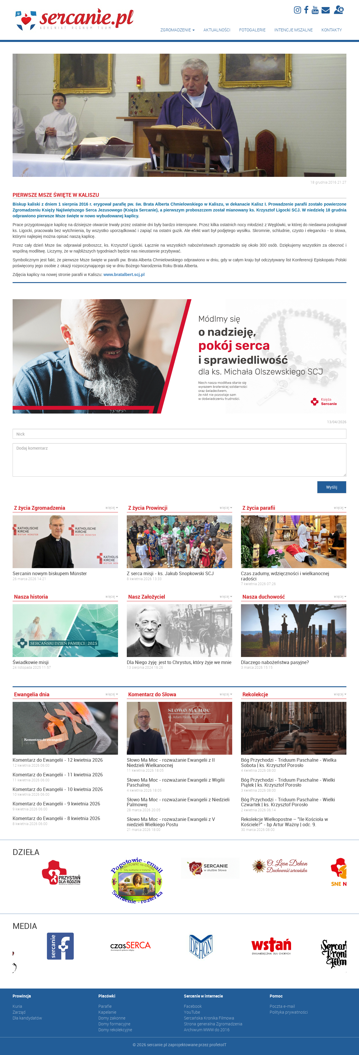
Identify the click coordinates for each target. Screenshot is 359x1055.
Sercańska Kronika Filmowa (209, 1018)
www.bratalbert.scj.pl (123, 274)
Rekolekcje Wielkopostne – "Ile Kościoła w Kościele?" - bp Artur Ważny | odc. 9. (284, 822)
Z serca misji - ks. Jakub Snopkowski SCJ (170, 573)
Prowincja (22, 996)
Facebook (193, 1006)
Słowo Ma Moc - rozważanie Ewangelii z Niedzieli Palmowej (178, 802)
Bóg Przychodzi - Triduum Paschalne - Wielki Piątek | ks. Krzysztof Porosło (288, 783)
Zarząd (19, 1012)
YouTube (192, 1012)
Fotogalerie (252, 30)
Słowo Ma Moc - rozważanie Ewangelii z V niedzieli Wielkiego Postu (171, 822)
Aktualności (217, 30)
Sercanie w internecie (203, 996)
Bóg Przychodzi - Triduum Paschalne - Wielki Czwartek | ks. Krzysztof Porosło (288, 802)
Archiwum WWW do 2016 (207, 1029)
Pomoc (276, 996)
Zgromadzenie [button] (177, 30)
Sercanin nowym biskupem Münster (50, 573)
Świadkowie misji (31, 662)
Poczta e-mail (282, 1006)
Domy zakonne (111, 1018)
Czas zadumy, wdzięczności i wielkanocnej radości (285, 576)
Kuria (17, 1006)
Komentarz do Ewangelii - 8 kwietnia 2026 (56, 818)
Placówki (106, 996)
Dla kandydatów (27, 1018)
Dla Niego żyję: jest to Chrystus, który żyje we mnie (179, 662)
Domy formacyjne (114, 1024)
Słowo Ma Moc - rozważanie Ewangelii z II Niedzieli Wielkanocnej (171, 763)
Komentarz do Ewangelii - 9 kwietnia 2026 (56, 804)
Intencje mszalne (293, 30)
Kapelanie (107, 1012)
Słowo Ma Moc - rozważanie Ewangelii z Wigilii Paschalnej (176, 783)
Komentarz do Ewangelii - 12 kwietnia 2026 (58, 760)
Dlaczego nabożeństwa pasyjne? (275, 662)
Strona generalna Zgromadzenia (213, 1024)
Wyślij (331, 487)
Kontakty (332, 30)
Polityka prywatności (289, 1012)
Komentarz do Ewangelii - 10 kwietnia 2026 (58, 789)
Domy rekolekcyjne (115, 1029)
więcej (111, 507)
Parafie (105, 1006)
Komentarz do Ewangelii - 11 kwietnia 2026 (58, 775)
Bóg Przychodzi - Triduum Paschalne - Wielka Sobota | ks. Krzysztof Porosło (288, 763)
